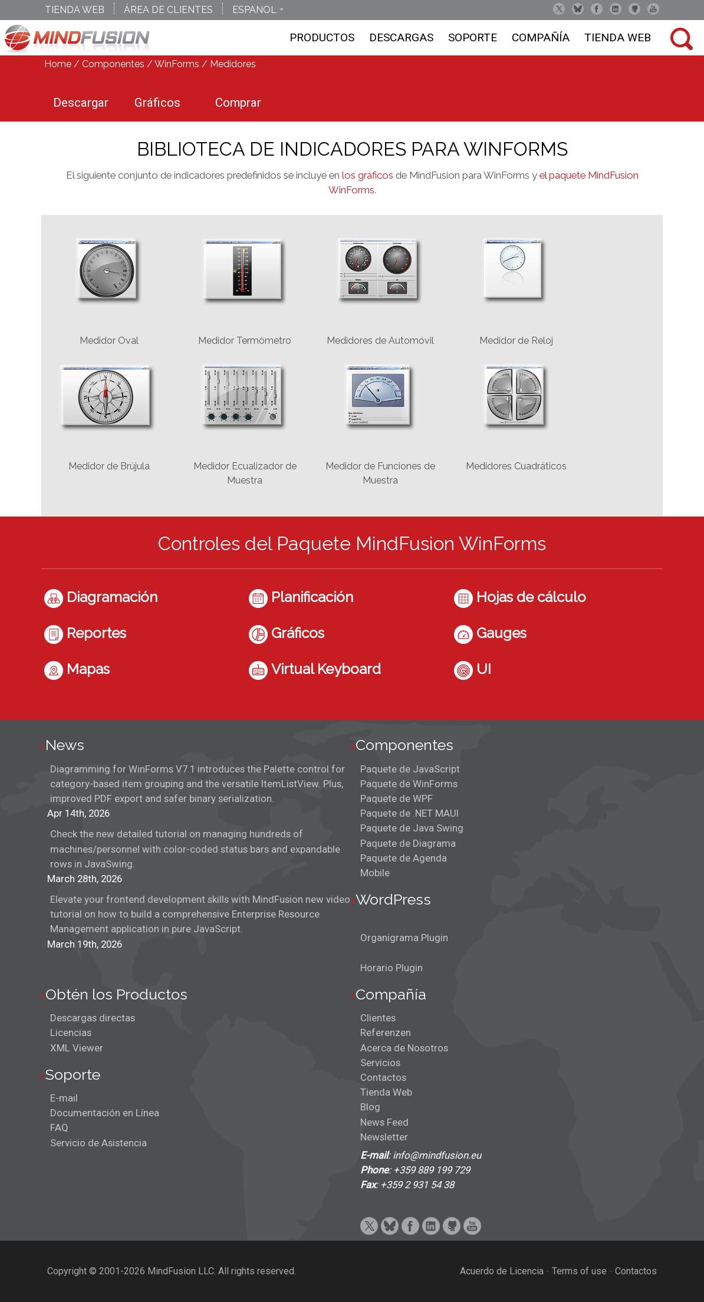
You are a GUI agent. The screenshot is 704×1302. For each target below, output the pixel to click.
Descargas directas (92, 1018)
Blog (370, 1107)
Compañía (541, 37)
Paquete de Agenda (403, 858)
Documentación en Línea (104, 1113)
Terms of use (579, 1271)
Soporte (472, 37)
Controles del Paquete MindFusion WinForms (352, 543)
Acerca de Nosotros (404, 1048)
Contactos (383, 1077)
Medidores (233, 64)
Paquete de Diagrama (408, 843)
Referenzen (385, 1032)
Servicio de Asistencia (98, 1143)
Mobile (375, 873)
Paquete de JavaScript (410, 769)
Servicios (380, 1062)
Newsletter (384, 1137)
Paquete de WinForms (409, 784)
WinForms (176, 64)
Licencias (70, 1032)
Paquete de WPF (396, 798)
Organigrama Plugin (404, 937)
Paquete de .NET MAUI (409, 813)
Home (57, 64)
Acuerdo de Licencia (502, 1271)
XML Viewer (76, 1048)
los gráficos (367, 175)
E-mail (64, 1098)
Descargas (401, 37)
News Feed (384, 1122)
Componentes (113, 64)
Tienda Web (617, 37)
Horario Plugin (391, 968)
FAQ (59, 1127)
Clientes (378, 1018)
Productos (322, 37)
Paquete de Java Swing (411, 828)
